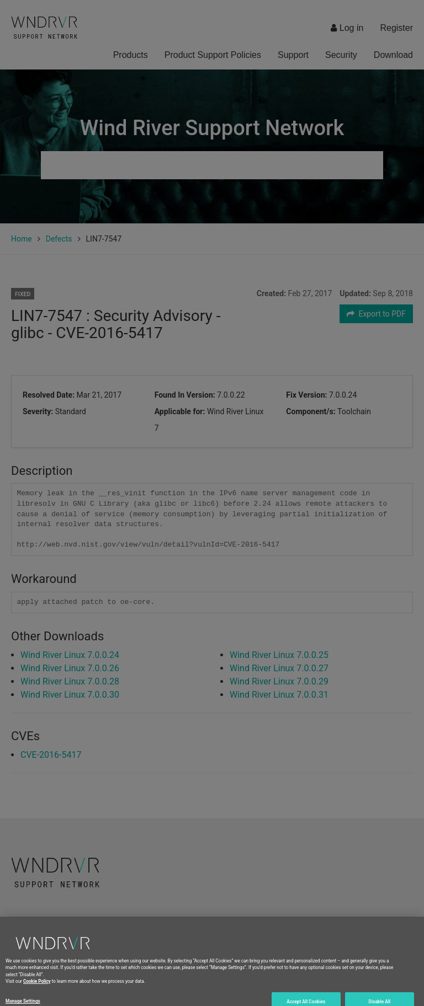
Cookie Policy (37, 993)
